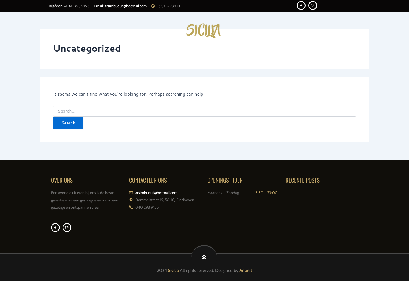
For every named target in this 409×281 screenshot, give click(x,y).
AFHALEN (239, 31)
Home (89, 31)
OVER (111, 31)
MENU (134, 31)
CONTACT (295, 31)
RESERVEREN (163, 31)
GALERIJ (267, 31)
